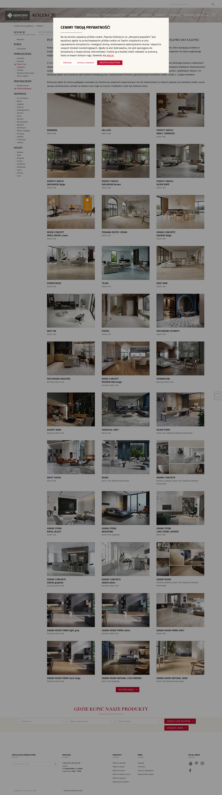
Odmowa (67, 63)
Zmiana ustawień (85, 63)
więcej (110, 55)
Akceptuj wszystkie (110, 63)
